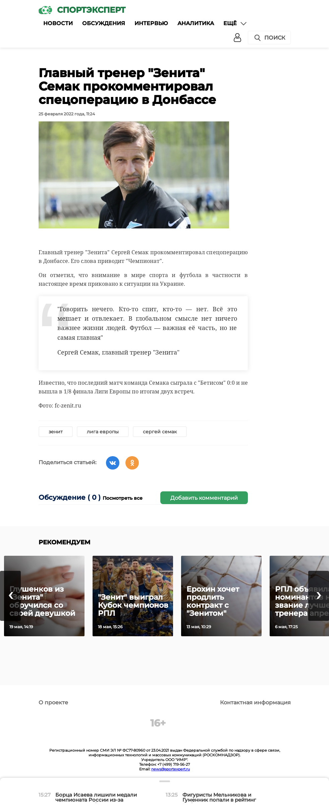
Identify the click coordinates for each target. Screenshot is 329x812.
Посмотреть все (123, 498)
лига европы (103, 432)
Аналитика (195, 23)
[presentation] (10, 596)
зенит (56, 432)
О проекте (53, 702)
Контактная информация (255, 702)
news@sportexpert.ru (170, 769)
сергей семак (160, 432)
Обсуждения (103, 23)
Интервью (151, 23)
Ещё (235, 23)
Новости (58, 23)
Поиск (269, 38)
